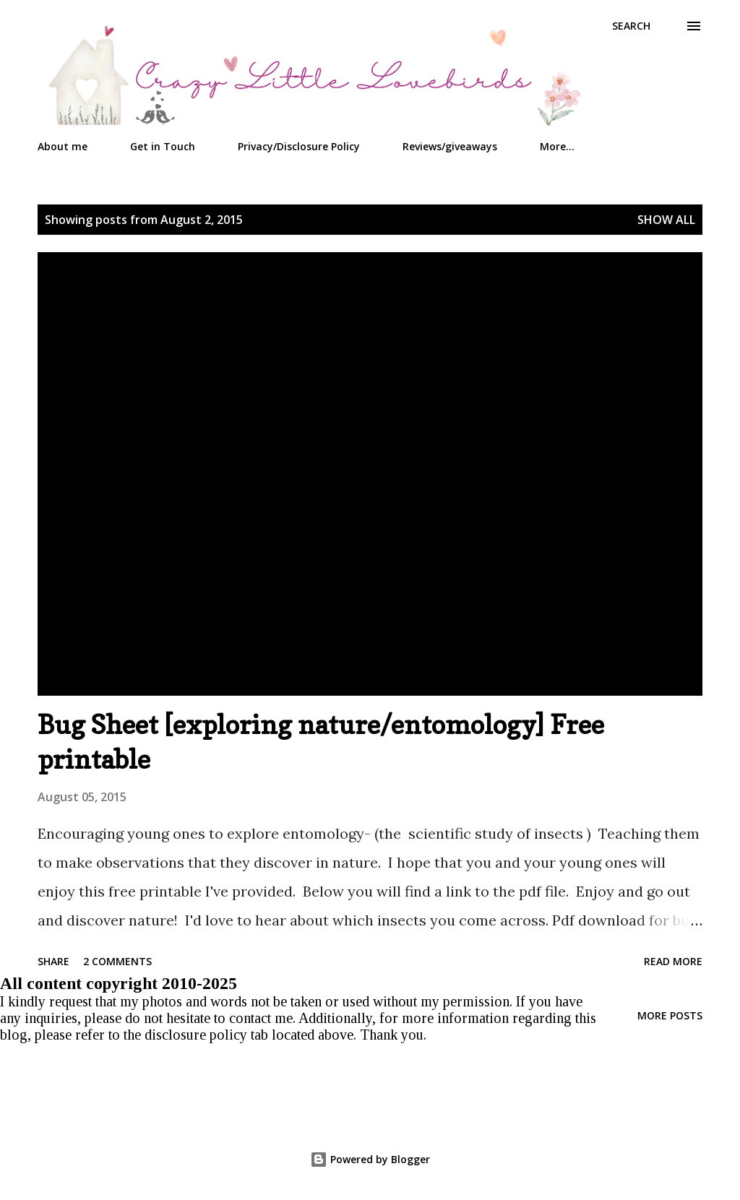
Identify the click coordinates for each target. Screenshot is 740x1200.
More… (557, 146)
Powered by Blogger (370, 1159)
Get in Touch (162, 146)
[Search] (631, 26)
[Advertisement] (350, 1075)
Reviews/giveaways (450, 146)
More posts (669, 1015)
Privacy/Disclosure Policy (299, 146)
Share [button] (53, 961)
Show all (666, 220)
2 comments (117, 961)
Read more (673, 961)
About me (62, 146)
